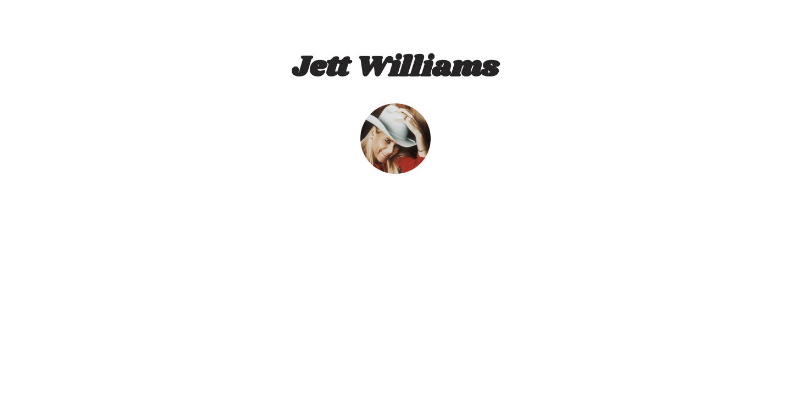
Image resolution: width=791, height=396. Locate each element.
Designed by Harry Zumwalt (392, 391)
